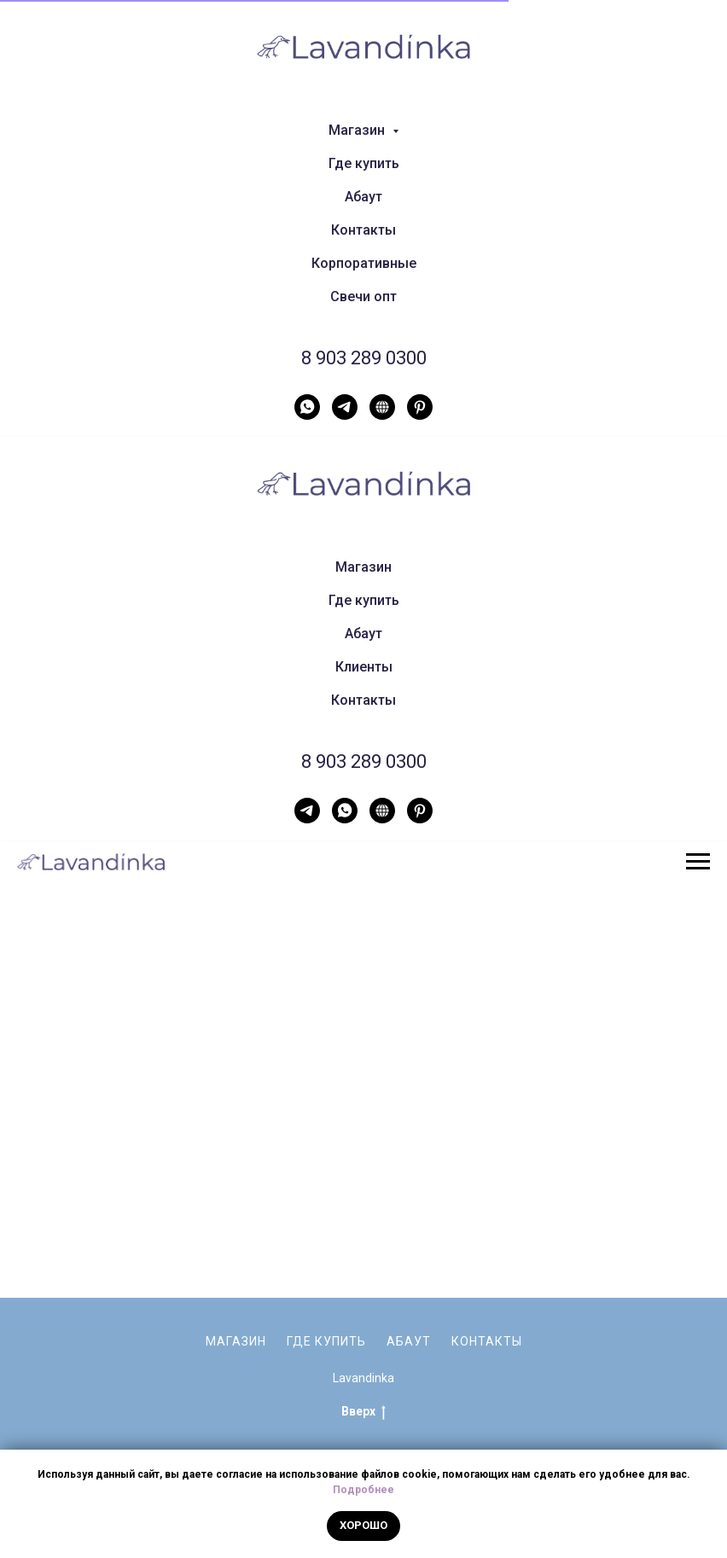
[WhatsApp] (307, 407)
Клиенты (364, 667)
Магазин (363, 567)
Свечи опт (363, 296)
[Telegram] (345, 407)
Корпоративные (363, 263)
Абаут (363, 197)
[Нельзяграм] (382, 407)
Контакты (363, 230)
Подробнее (363, 1490)
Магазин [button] (358, 130)
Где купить (364, 163)
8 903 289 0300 (364, 358)
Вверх (363, 1369)
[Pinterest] (420, 407)
